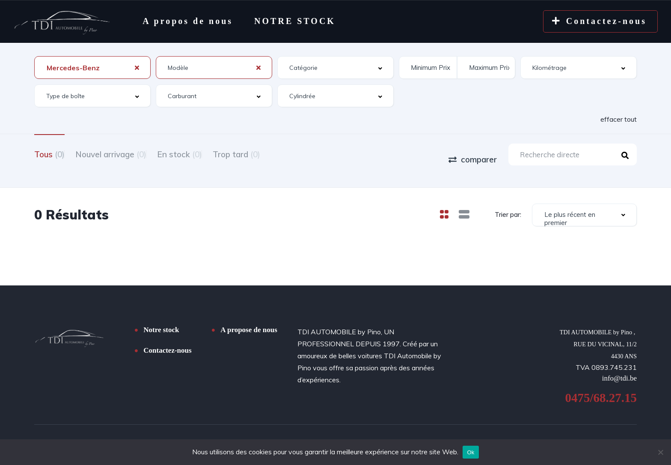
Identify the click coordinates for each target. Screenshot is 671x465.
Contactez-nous (167, 339)
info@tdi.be (619, 368)
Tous (49, 153)
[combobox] (92, 67)
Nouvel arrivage (121, 153)
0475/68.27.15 (601, 388)
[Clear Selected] (137, 67)
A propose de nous (248, 319)
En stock (200, 153)
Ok (470, 452)
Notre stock (161, 319)
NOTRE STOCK (295, 21)
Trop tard (268, 153)
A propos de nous (188, 21)
